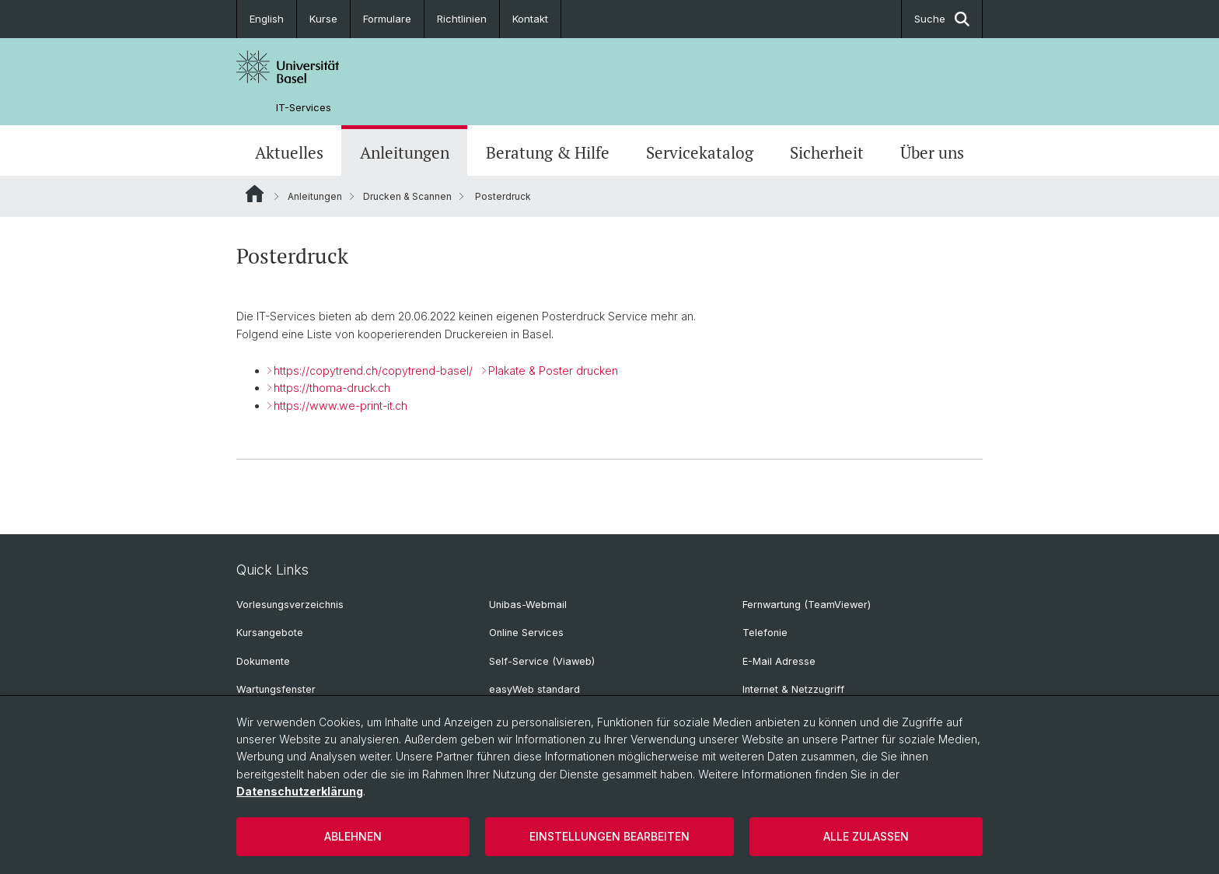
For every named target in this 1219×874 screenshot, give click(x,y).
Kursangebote (269, 632)
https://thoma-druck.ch (332, 387)
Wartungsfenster (276, 689)
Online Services (526, 632)
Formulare (387, 18)
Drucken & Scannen (407, 196)
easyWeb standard (534, 689)
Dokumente (263, 661)
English (267, 18)
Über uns (932, 152)
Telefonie (765, 632)
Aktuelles (289, 152)
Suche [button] (941, 19)
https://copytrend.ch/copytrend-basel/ (373, 370)
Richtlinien (462, 18)
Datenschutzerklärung (299, 791)
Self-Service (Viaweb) (542, 661)
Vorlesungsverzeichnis (290, 604)
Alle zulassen (866, 836)
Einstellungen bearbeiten (609, 836)
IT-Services (303, 108)
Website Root (255, 193)
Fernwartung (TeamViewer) (806, 604)
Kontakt (530, 18)
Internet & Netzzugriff (793, 689)
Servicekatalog (699, 152)
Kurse (323, 18)
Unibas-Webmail (528, 604)
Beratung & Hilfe (548, 152)
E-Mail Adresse (779, 661)
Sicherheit (827, 152)
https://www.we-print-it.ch (340, 405)
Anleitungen (404, 152)
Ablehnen (353, 836)
